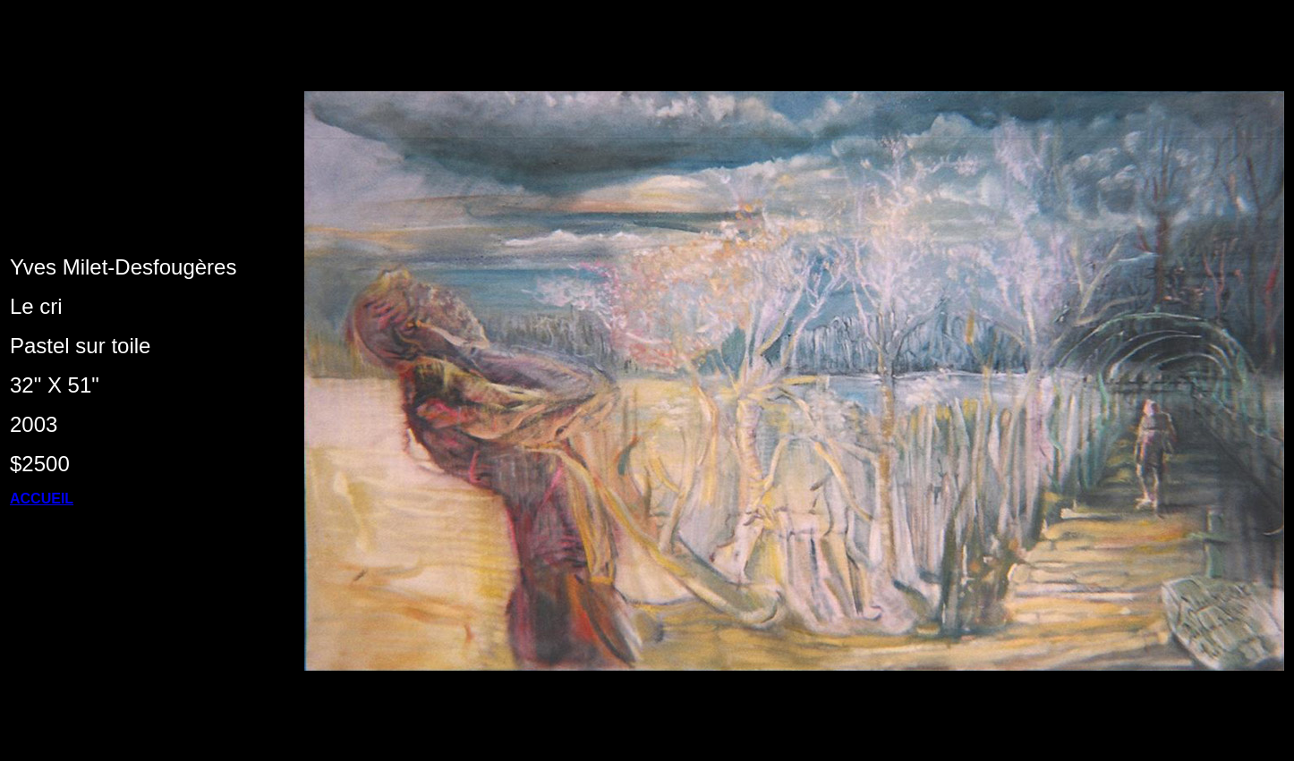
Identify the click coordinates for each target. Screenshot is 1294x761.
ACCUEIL (41, 498)
